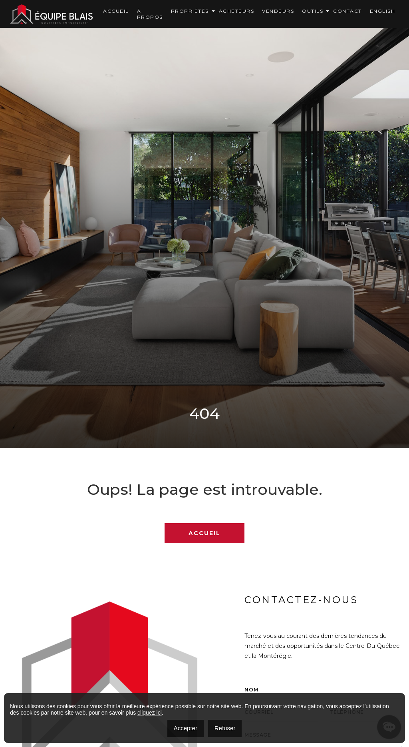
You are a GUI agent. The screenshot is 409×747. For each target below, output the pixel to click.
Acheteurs (236, 11)
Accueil (116, 11)
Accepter (185, 728)
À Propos (150, 14)
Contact (347, 11)
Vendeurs (278, 11)
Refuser (225, 728)
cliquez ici (149, 712)
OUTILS (312, 11)
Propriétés (190, 11)
